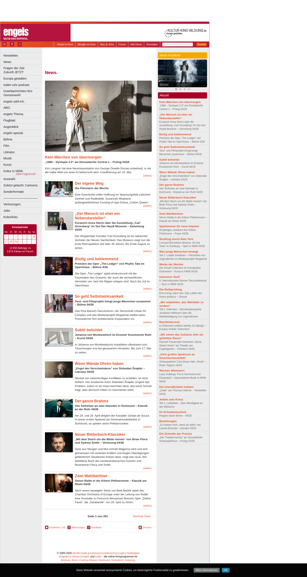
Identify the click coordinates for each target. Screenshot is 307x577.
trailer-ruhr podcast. (16, 85)
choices (75, 556)
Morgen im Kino (87, 44)
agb (122, 553)
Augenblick (10, 127)
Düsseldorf (117, 560)
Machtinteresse (169, 322)
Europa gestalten (15, 78)
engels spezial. (13, 133)
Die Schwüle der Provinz (175, 433)
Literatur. (9, 152)
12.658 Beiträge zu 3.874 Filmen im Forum (20, 250)
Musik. (7, 158)
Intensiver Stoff (169, 277)
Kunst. (7, 164)
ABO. (7, 107)
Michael (164, 84)
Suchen (201, 44)
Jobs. (7, 210)
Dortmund (104, 560)
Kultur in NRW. (13, 171)
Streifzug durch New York (176, 239)
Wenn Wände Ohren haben (99, 363)
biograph (64, 556)
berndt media (79, 553)
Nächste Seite (142, 516)
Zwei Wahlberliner (91, 476)
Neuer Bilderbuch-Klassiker (100, 434)
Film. (6, 145)
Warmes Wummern (172, 370)
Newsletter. (11, 55)
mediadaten (133, 553)
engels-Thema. (13, 114)
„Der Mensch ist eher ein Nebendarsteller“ (97, 215)
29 (15, 241)
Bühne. (8, 139)
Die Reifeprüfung (170, 289)
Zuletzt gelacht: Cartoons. (20, 185)
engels (85, 556)
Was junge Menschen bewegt (178, 251)
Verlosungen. (12, 204)
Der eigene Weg (89, 183)
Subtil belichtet (88, 330)
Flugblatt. (9, 120)
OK (225, 570)
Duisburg (130, 560)
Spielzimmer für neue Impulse (179, 226)
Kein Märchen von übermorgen (73, 157)
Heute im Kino (65, 44)
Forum (122, 44)
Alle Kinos (136, 44)
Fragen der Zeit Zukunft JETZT (23, 70)
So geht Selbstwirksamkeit (99, 296)
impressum (96, 553)
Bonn (75, 560)
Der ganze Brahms (92, 401)
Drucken (147, 527)
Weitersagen (78, 527)
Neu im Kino (107, 44)
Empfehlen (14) (57, 527)
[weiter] (147, 175)
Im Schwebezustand (172, 412)
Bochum (65, 560)
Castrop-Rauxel (88, 560)
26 (33, 236)
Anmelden (152, 44)
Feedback (96, 527)
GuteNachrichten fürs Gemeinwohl (17, 93)
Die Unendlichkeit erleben (176, 386)
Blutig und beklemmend (96, 259)
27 (6, 241)
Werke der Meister (171, 264)
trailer (98, 556)
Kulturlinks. (10, 217)
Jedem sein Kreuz (171, 399)
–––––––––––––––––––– (20, 198)
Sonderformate (13, 191)
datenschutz (111, 553)
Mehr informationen (207, 570)
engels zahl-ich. (14, 101)
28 (11, 241)
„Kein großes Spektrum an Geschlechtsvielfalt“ (177, 356)
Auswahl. (9, 179)
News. (7, 62)
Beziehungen (168, 421)
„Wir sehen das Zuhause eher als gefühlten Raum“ (181, 336)
